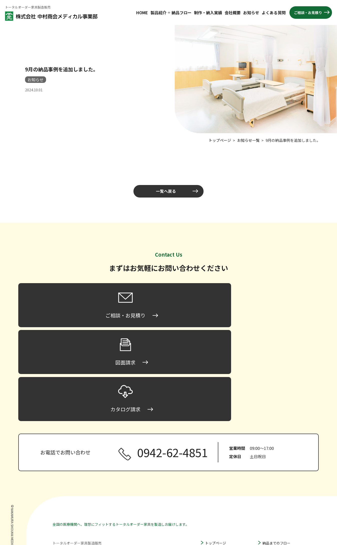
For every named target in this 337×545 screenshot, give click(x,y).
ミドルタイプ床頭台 (226, 476)
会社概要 (233, 13)
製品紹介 (158, 13)
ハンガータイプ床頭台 (227, 491)
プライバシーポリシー (279, 515)
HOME (142, 13)
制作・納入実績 (208, 13)
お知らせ (251, 13)
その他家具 (214, 513)
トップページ (215, 454)
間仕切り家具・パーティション (229, 498)
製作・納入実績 (274, 462)
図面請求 (269, 500)
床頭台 (210, 462)
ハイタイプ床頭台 (224, 483)
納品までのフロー (276, 454)
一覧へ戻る (166, 191)
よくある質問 (274, 13)
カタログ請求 (272, 507)
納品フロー (182, 13)
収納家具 (212, 506)
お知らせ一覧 (248, 139)
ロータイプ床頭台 (224, 468)
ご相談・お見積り (308, 12)
